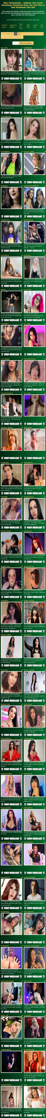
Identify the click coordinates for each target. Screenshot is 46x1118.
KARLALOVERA (6, 1017)
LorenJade (27, 846)
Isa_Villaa (27, 275)
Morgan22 (4, 161)
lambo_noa (4, 846)
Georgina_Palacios (30, 1046)
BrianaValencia (6, 618)
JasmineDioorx (29, 618)
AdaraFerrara (5, 190)
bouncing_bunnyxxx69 (31, 789)
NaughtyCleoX (28, 418)
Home (15, 43)
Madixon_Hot (5, 589)
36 (18, 37)
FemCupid (27, 1017)
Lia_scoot (27, 333)
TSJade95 (4, 418)
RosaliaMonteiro (29, 874)
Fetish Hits (38, 1115)
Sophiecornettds (6, 647)
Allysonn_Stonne (6, 361)
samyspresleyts (6, 904)
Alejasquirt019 (5, 675)
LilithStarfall (28, 48)
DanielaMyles (5, 133)
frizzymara (4, 561)
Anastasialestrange (7, 818)
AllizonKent (28, 361)
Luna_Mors (27, 247)
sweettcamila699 (29, 732)
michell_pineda (6, 446)
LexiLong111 (28, 989)
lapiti (25, 904)
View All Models (7, 34)
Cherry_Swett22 (29, 561)
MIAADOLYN (28, 647)
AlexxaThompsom (7, 333)
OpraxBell (4, 989)
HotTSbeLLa (5, 219)
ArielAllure (27, 219)
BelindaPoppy (28, 190)
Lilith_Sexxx (28, 589)
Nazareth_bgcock (6, 703)
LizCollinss (4, 504)
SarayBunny (5, 761)
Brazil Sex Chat (21, 26)
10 (6, 37)
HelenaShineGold (29, 304)
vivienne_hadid (29, 133)
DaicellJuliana (28, 703)
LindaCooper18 (6, 874)
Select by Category (26, 43)
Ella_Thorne (28, 818)
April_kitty (4, 48)
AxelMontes (5, 390)
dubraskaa (4, 1046)
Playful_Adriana (29, 504)
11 (10, 37)
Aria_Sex (27, 960)
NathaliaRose (28, 675)
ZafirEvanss (28, 446)
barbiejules (27, 104)
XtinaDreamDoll (29, 76)
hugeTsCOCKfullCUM (31, 161)
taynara (3, 247)
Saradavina (27, 932)
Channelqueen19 (6, 960)
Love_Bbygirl (5, 304)
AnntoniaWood (29, 476)
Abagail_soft (5, 476)
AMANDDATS (28, 390)
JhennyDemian (29, 761)
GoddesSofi (5, 789)
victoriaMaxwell (6, 104)
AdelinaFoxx (5, 76)
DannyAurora (5, 732)
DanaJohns (27, 532)
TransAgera (5, 275)
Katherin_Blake (6, 532)
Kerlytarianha (5, 932)
